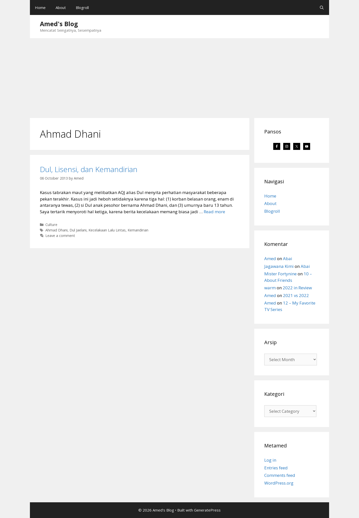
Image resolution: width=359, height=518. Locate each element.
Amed (270, 258)
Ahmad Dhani (56, 230)
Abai (287, 258)
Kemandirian (138, 230)
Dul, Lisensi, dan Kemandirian (88, 169)
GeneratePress (207, 510)
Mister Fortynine (280, 274)
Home (40, 7)
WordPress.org (278, 483)
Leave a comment (60, 235)
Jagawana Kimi (279, 266)
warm (270, 288)
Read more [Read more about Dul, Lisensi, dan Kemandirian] (214, 211)
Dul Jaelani (78, 230)
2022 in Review (297, 288)
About (61, 7)
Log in (270, 460)
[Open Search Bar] (321, 7)
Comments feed (279, 475)
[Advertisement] (179, 75)
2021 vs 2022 (296, 295)
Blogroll (82, 7)
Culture (51, 224)
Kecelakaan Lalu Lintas (107, 230)
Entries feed (276, 468)
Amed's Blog (59, 23)
